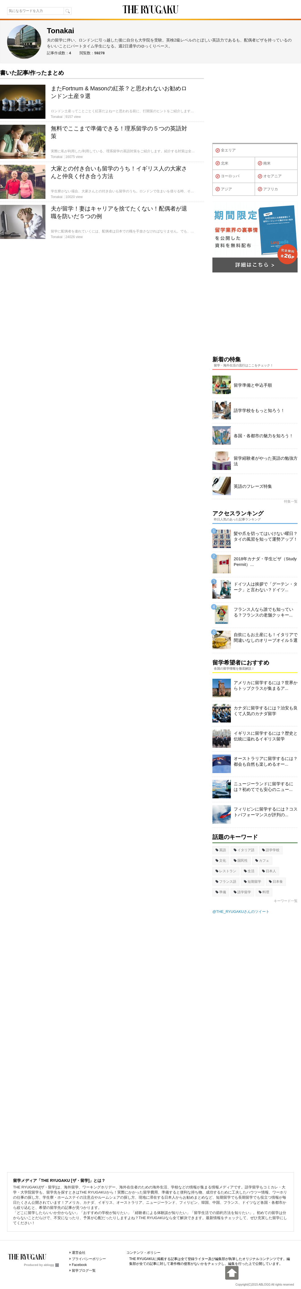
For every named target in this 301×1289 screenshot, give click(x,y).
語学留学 (242, 892)
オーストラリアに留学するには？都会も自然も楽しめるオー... (266, 761)
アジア (224, 189)
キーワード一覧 (286, 901)
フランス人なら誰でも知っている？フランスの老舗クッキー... (263, 612)
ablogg (51, 1265)
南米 (264, 163)
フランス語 (226, 882)
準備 (221, 892)
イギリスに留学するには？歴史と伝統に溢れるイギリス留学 (266, 736)
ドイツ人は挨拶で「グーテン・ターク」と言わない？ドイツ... (266, 587)
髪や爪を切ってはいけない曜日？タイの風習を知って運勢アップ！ (266, 536)
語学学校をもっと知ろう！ (259, 410)
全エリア (226, 150)
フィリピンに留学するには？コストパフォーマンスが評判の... (266, 812)
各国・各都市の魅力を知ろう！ (263, 435)
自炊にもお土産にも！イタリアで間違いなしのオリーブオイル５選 (266, 637)
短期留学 (252, 882)
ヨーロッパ (227, 176)
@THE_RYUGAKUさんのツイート (240, 911)
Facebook (79, 1265)
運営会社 (78, 1253)
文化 (221, 861)
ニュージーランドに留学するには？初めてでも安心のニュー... (263, 786)
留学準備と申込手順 (253, 385)
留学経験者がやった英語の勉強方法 (266, 461)
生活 (249, 871)
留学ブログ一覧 (84, 1271)
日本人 (269, 871)
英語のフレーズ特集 (253, 486)
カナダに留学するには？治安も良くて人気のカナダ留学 (266, 710)
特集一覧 (291, 501)
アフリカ (268, 189)
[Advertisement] (255, 104)
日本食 (276, 882)
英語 (221, 850)
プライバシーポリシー (89, 1259)
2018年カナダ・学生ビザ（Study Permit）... (265, 561)
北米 (222, 163)
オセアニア (270, 176)
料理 (264, 892)
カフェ (262, 861)
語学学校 (270, 850)
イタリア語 (244, 850)
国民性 (241, 861)
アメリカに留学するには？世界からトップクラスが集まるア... (266, 685)
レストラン (226, 871)
